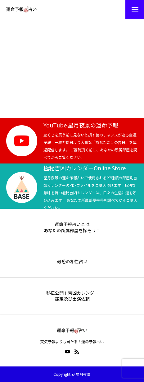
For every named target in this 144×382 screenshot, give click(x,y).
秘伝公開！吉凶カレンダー (72, 293)
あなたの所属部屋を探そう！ (72, 230)
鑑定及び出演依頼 (72, 299)
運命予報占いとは (72, 224)
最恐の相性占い (72, 262)
